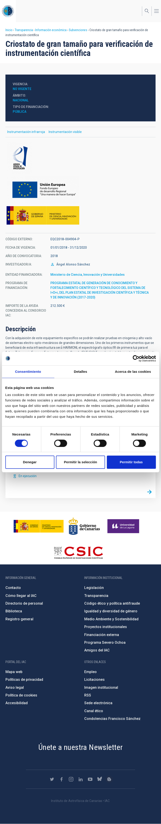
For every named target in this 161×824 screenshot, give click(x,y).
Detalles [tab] (80, 371)
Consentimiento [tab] (28, 371)
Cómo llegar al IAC (21, 596)
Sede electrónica (98, 703)
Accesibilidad (16, 703)
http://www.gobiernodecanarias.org (84, 526)
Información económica (51, 30)
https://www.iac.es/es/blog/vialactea (109, 779)
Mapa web (13, 672)
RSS (87, 695)
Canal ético (93, 711)
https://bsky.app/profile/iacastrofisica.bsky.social (99, 779)
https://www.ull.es (124, 526)
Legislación (94, 588)
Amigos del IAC (97, 650)
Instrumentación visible (65, 132)
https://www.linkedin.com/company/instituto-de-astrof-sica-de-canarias (80, 779)
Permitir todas (131, 462)
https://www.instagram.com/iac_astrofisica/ (71, 779)
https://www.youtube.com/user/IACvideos (90, 779)
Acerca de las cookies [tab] (133, 371)
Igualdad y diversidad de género (110, 611)
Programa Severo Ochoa (105, 642)
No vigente (22, 89)
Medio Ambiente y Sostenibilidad (111, 619)
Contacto (13, 588)
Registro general (19, 619)
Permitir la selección (80, 462)
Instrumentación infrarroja (26, 132)
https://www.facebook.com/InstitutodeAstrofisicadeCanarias (61, 779)
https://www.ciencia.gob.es (38, 526)
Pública (19, 111)
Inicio (8, 30)
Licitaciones (94, 679)
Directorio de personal (24, 603)
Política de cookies (21, 695)
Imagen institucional (101, 687)
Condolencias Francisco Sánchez (112, 718)
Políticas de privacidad (24, 679)
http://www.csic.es (78, 552)
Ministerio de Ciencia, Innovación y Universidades (87, 274)
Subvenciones (78, 30)
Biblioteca (13, 611)
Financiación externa (101, 635)
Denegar (30, 462)
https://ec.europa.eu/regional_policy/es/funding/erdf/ (80, 190)
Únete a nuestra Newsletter (80, 747)
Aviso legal (14, 687)
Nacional (21, 100)
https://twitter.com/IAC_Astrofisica (52, 779)
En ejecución (28, 476)
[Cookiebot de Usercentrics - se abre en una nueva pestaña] (136, 358)
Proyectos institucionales (105, 627)
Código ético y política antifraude (112, 603)
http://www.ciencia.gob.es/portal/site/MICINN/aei (80, 158)
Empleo (90, 672)
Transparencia (24, 30)
